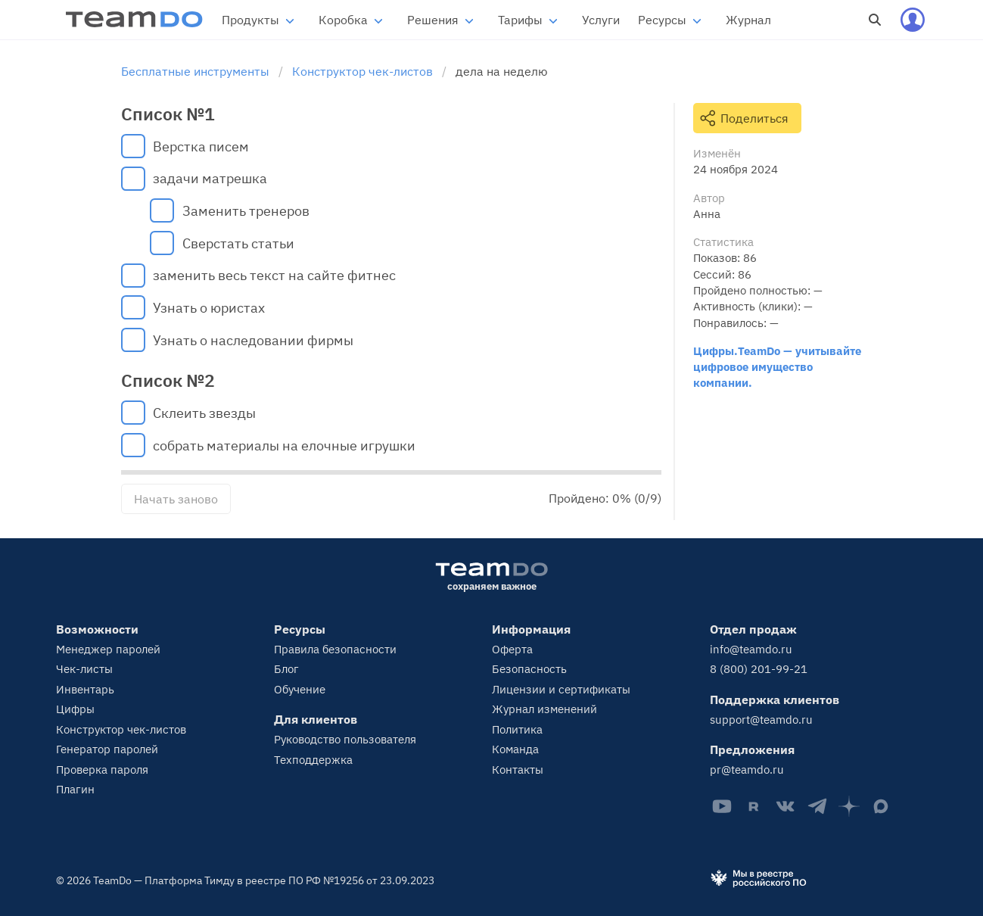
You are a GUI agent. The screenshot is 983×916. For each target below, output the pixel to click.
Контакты (517, 769)
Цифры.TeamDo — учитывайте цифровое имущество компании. (777, 367)
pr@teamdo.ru (747, 769)
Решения (433, 19)
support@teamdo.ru (761, 719)
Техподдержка (313, 759)
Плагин (75, 789)
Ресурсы (662, 19)
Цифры (75, 709)
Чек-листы (84, 669)
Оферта (512, 649)
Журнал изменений (544, 709)
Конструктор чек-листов (121, 729)
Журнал (748, 19)
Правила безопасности (335, 649)
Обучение (299, 689)
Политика (517, 729)
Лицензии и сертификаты (561, 689)
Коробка (343, 19)
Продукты (250, 19)
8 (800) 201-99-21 (758, 669)
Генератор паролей (107, 749)
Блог (286, 669)
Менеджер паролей (108, 649)
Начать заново (176, 498)
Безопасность (529, 669)
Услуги (601, 19)
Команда (515, 749)
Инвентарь (85, 689)
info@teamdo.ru (751, 649)
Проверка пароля (102, 769)
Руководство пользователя (345, 739)
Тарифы (520, 19)
